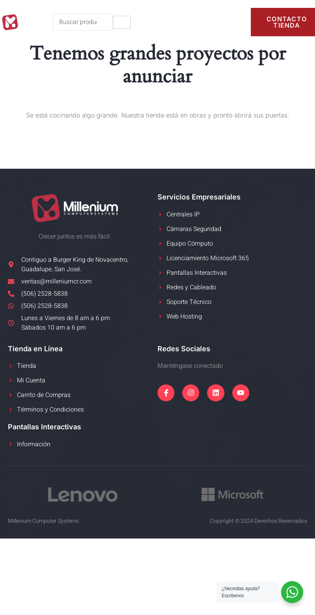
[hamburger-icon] (122, 22)
